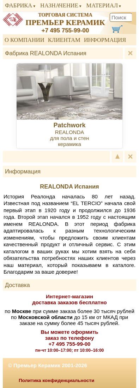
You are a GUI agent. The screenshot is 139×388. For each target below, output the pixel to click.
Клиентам (64, 40)
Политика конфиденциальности (56, 380)
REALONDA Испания (69, 186)
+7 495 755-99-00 (65, 30)
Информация (105, 40)
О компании (24, 40)
